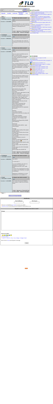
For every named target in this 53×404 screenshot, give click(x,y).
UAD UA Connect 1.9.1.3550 (40, 57)
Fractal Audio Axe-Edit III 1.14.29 (41, 66)
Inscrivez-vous (5, 206)
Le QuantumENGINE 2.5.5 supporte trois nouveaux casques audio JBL (40, 25)
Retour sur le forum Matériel (15, 195)
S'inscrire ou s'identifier (20, 13)
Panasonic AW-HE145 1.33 (40, 62)
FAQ (27, 13)
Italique (17, 238)
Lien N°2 (8, 238)
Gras (15, 238)
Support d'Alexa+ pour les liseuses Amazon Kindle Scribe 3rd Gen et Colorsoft (40, 30)
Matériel (25, 11)
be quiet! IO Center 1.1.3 (39, 70)
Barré (25, 238)
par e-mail (14, 205)
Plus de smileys (5, 236)
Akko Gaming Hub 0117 (39, 72)
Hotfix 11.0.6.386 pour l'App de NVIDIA (42, 16)
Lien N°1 (4, 238)
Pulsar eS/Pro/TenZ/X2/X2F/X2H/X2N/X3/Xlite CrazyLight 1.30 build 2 (41, 60)
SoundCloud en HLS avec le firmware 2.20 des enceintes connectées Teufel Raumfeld (41, 12)
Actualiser (9, 13)
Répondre (3, 13)
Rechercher (15, 13)
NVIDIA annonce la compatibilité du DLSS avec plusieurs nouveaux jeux (40, 18)
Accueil (24, 9)
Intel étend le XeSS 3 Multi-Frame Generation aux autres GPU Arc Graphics (41, 28)
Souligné (22, 238)
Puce (12, 238)
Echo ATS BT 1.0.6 (38, 69)
